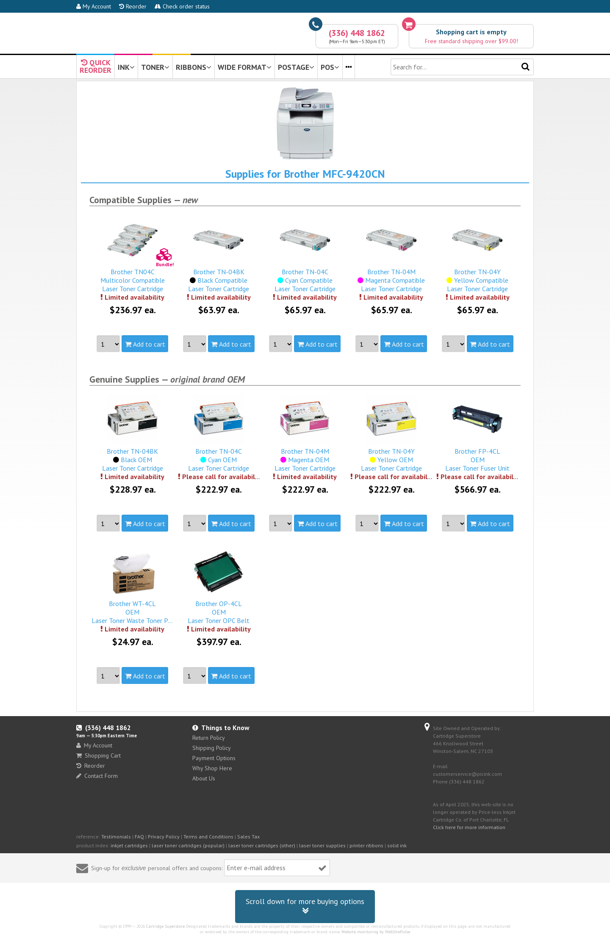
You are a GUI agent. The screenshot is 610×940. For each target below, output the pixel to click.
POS (330, 67)
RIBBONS (193, 67)
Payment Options (214, 758)
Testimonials (116, 836)
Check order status (182, 6)
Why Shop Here (212, 768)
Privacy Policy (164, 836)
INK (126, 67)
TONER (155, 67)
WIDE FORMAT (245, 67)
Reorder (133, 6)
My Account (93, 6)
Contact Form (97, 776)
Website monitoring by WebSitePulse (375, 931)
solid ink (397, 845)
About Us (203, 778)
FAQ (139, 836)
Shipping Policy (211, 748)
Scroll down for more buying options (305, 906)
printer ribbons (366, 845)
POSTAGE (296, 67)
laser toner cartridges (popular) (188, 845)
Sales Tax (248, 836)
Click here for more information (469, 827)
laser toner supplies (322, 845)
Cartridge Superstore (165, 926)
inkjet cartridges (129, 845)
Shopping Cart (98, 755)
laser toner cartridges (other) (261, 845)
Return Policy (208, 738)
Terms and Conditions (208, 836)
